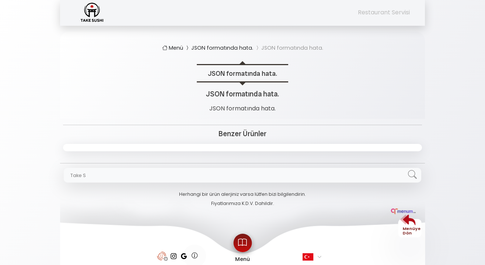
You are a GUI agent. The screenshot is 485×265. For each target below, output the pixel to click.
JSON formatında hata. (219, 48)
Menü (173, 48)
